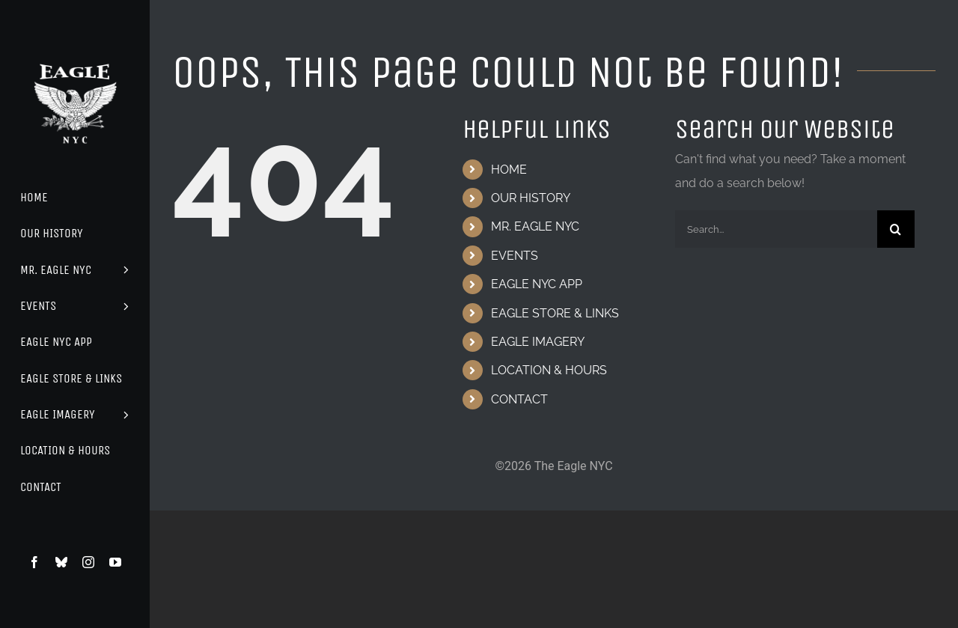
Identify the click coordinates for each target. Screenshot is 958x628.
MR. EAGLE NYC (535, 226)
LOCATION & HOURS (549, 370)
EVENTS (514, 256)
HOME (509, 169)
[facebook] (34, 562)
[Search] (896, 229)
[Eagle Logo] (74, 50)
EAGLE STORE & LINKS (555, 313)
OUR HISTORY (530, 198)
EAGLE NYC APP (536, 284)
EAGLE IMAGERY (538, 342)
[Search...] (776, 229)
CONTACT (519, 399)
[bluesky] (61, 562)
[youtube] (115, 562)
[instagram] (88, 562)
